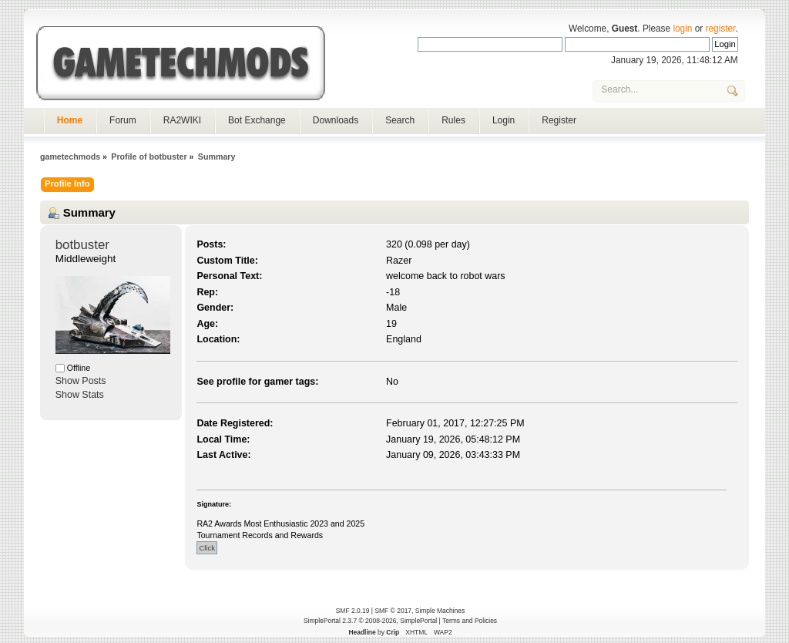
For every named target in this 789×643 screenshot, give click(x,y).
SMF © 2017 (392, 610)
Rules (453, 120)
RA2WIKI (182, 120)
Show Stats (79, 394)
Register (559, 120)
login (682, 28)
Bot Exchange (257, 120)
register (721, 28)
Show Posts (80, 380)
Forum (122, 120)
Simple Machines (440, 610)
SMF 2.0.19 (353, 610)
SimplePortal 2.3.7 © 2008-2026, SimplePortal (370, 620)
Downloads (335, 120)
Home (69, 120)
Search (400, 120)
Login (503, 120)
